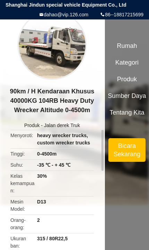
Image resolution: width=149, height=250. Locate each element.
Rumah (127, 45)
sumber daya (127, 95)
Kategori (127, 62)
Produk (32, 125)
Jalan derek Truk (62, 125)
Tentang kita (126, 112)
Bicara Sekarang (127, 150)
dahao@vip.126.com (66, 14)
